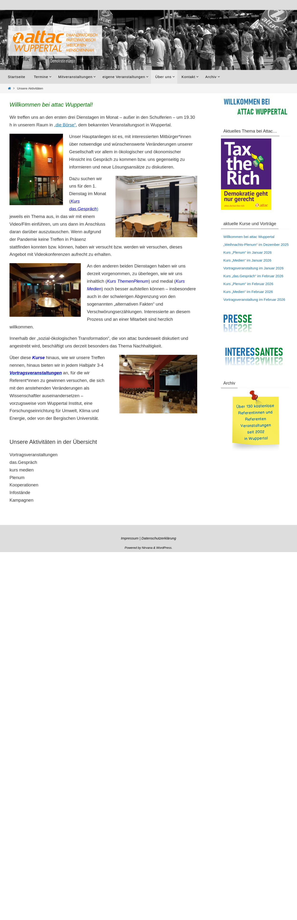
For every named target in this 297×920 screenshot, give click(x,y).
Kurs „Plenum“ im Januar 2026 (247, 252)
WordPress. (164, 547)
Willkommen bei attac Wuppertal (248, 237)
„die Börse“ (65, 124)
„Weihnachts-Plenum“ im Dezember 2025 (256, 244)
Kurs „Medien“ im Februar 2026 (248, 292)
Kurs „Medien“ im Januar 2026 (247, 260)
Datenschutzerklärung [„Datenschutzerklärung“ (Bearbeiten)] (158, 538)
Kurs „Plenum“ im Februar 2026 (248, 284)
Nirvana (147, 547)
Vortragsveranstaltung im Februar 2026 (254, 299)
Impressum (130, 538)
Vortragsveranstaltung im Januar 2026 (253, 268)
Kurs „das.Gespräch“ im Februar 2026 (253, 276)
